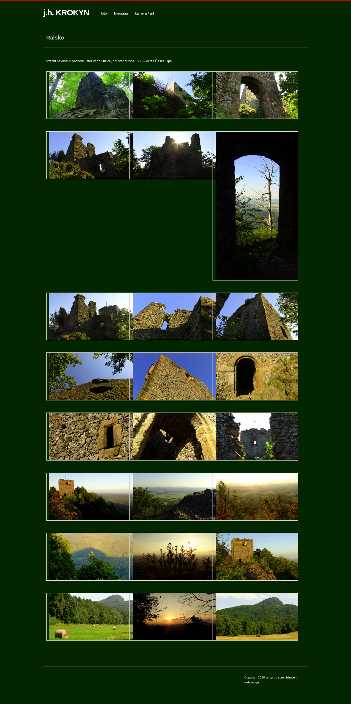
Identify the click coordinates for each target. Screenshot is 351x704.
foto (104, 13)
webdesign (251, 682)
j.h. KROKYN (66, 12)
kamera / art (144, 13)
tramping (121, 13)
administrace (287, 677)
